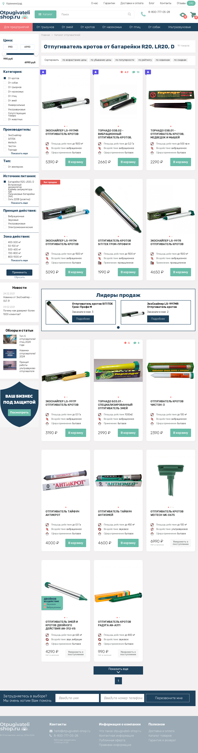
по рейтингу (145, 60)
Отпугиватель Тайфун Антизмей (115, 513)
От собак (154, 27)
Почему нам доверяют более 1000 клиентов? (19, 312)
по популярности (125, 60)
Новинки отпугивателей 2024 (27, 353)
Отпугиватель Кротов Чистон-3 (166, 403)
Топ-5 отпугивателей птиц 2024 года (27, 341)
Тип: (7, 161)
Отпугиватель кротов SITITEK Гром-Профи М (114, 242)
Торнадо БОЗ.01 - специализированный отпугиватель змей (115, 405)
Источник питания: (19, 176)
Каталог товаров (160, 735)
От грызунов (45, 27)
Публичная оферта (112, 740)
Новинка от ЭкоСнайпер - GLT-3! (17, 299)
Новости (19, 287)
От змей (67, 27)
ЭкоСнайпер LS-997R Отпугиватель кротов (166, 242)
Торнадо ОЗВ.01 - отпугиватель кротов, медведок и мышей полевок (167, 134)
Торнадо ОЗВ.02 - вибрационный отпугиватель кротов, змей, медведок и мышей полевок (117, 134)
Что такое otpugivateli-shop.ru (120, 731)
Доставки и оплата (132, 3)
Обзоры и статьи (19, 330)
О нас (94, 3)
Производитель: (17, 129)
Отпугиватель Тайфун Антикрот (62, 513)
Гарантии (109, 3)
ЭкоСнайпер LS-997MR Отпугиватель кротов (62, 132)
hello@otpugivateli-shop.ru (70, 731)
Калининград (12, 3)
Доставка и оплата (161, 731)
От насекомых (112, 27)
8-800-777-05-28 (159, 12)
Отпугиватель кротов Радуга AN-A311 (114, 623)
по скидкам (180, 60)
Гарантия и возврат (162, 740)
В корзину (75, 162)
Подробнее (83, 318)
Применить (19, 272)
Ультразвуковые (179, 27)
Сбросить (19, 277)
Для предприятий (16, 27)
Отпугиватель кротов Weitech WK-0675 (166, 513)
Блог (151, 3)
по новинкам (163, 60)
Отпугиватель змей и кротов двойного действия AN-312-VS (62, 625)
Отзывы (186, 3)
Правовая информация (115, 744)
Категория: (12, 71)
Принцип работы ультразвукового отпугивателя (27, 367)
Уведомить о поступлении (181, 543)
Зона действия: (16, 236)
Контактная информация (116, 735)
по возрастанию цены (74, 60)
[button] (64, 126)
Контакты (165, 3)
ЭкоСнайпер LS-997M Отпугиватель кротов (62, 242)
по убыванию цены (101, 60)
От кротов (88, 27)
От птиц (135, 27)
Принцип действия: (19, 210)
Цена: (8, 40)
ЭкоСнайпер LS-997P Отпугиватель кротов (62, 403)
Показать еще (118, 669)
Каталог (45, 14)
